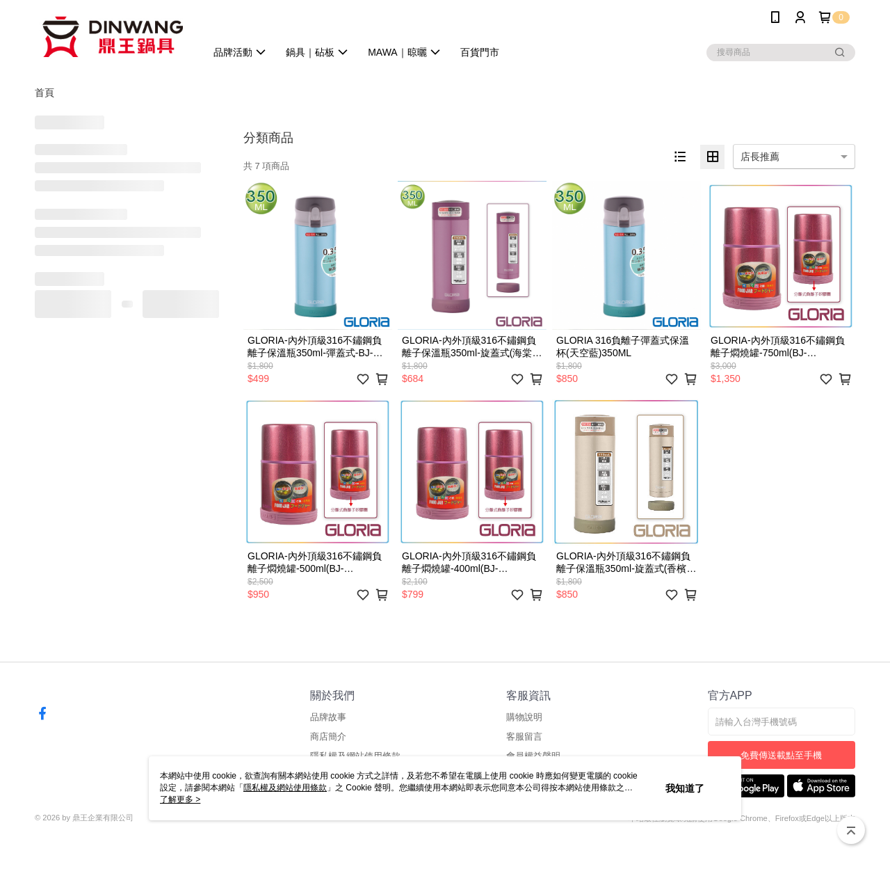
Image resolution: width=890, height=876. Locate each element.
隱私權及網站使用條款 (285, 788)
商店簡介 (328, 736)
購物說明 (524, 717)
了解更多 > (180, 799)
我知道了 (684, 788)
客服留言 (524, 736)
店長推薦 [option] (760, 156)
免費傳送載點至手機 (781, 755)
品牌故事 (328, 717)
